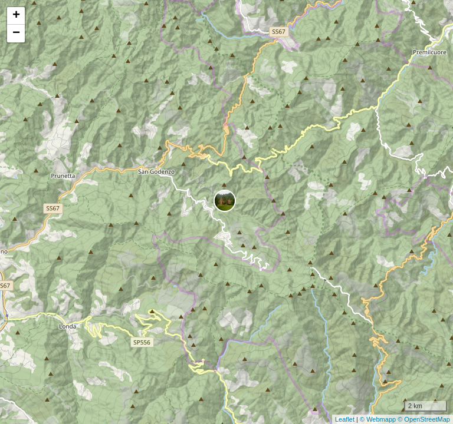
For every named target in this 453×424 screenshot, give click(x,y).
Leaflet (344, 419)
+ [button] (16, 16)
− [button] (16, 33)
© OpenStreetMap (424, 419)
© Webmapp (379, 419)
